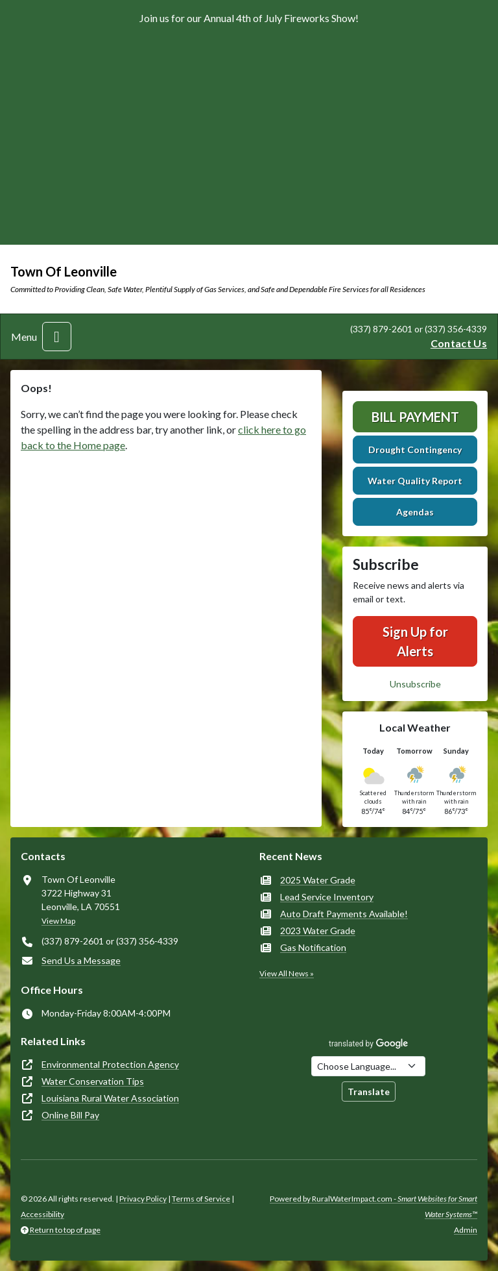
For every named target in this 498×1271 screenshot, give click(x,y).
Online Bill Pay (70, 1114)
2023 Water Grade (317, 930)
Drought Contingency (415, 449)
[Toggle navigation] (56, 336)
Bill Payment (415, 417)
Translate (369, 1091)
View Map (58, 921)
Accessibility (42, 1214)
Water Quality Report (415, 480)
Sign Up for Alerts (415, 641)
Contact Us (459, 343)
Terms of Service (201, 1198)
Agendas (415, 511)
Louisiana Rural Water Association (110, 1098)
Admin (465, 1230)
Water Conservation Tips (93, 1081)
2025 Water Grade (317, 879)
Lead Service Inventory (327, 896)
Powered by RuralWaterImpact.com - (373, 1206)
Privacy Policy (143, 1198)
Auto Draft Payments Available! (344, 913)
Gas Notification (313, 947)
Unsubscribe (415, 683)
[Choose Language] (368, 1066)
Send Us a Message (81, 960)
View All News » (286, 973)
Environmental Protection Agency (110, 1064)
